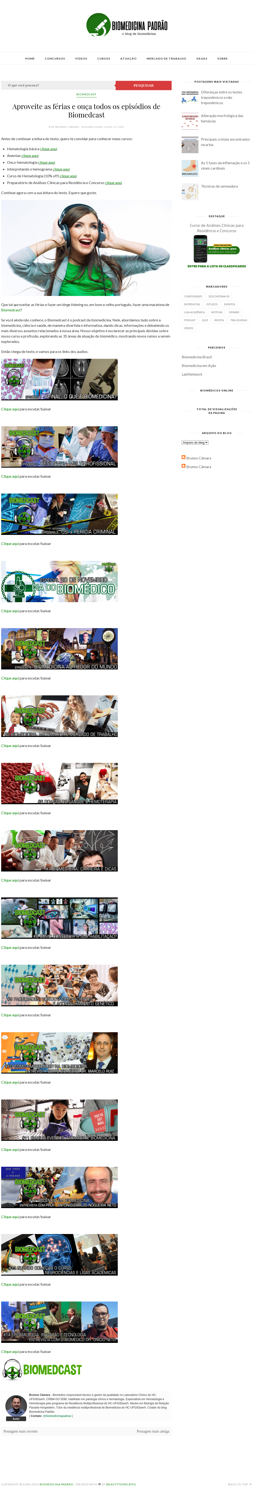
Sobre (222, 58)
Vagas (201, 58)
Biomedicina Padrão (56, 1484)
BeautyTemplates (121, 1484)
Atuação (128, 58)
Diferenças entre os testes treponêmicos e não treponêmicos (221, 97)
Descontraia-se (219, 296)
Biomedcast (86, 94)
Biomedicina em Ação (199, 365)
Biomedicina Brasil (197, 357)
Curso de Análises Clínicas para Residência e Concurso (217, 228)
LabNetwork (192, 374)
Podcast (190, 320)
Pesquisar (144, 85)
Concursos (55, 58)
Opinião (234, 312)
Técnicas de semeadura (219, 186)
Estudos (212, 304)
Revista (219, 320)
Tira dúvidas (238, 320)
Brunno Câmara (198, 458)
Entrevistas (192, 304)
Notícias (216, 312)
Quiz (205, 320)
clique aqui (48, 148)
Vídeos (81, 58)
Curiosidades (193, 296)
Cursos (103, 58)
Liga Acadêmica (194, 312)
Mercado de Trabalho (166, 58)
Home (30, 58)
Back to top (240, 1484)
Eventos (229, 304)
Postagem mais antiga (153, 1431)
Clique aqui (10, 409)
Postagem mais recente (20, 1431)
